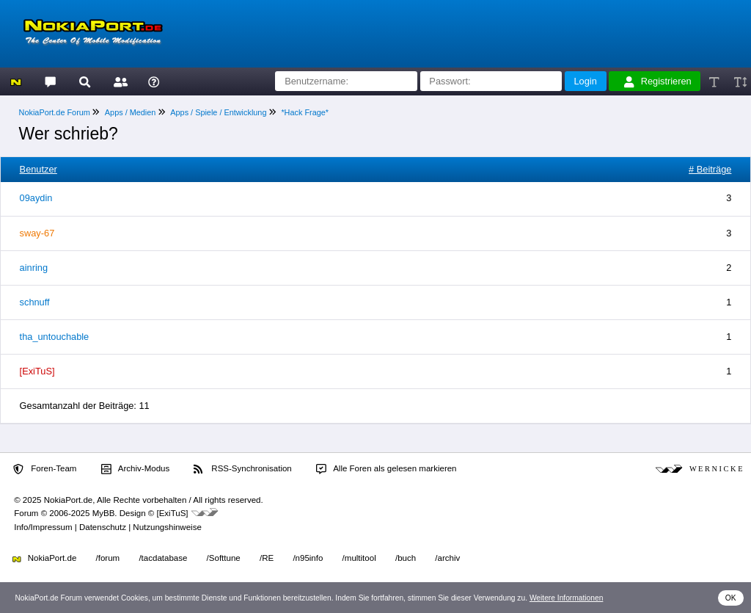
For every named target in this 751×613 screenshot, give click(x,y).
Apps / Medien (130, 112)
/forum (108, 558)
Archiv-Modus (135, 469)
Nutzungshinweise (167, 527)
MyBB (103, 513)
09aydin (36, 197)
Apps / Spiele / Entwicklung (218, 112)
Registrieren (658, 81)
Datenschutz (102, 527)
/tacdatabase (163, 558)
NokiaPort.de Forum (54, 112)
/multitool (359, 558)
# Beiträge (710, 169)
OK (730, 598)
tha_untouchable (54, 336)
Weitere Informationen (567, 598)
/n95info (308, 558)
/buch (405, 558)
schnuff (35, 302)
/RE (267, 558)
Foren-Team (44, 469)
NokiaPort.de (44, 558)
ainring (34, 267)
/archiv (447, 558)
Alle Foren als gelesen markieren (386, 469)
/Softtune (224, 558)
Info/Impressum (43, 527)
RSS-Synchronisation (242, 469)
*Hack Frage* (305, 112)
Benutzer (38, 169)
